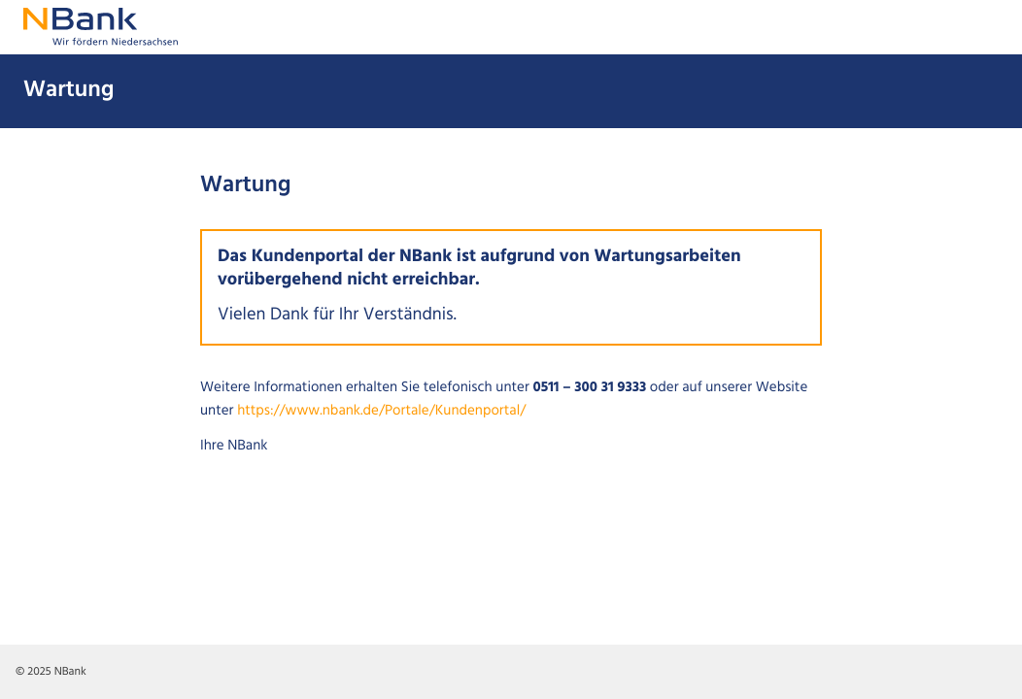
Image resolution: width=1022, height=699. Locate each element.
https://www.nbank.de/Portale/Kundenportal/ (381, 411)
